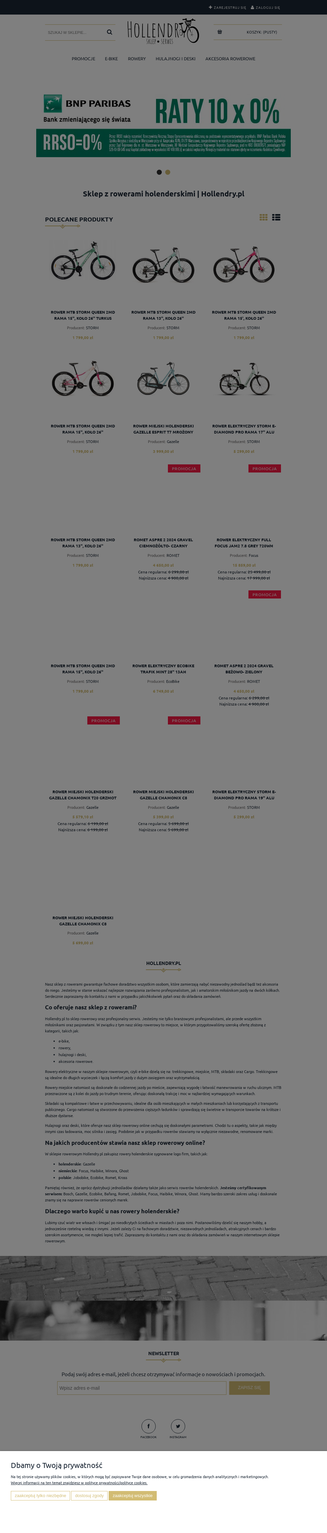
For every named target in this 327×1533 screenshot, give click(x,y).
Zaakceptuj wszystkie (133, 1495)
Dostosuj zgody (89, 1495)
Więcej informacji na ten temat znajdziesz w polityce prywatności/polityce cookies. (79, 1482)
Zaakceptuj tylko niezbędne (40, 1495)
